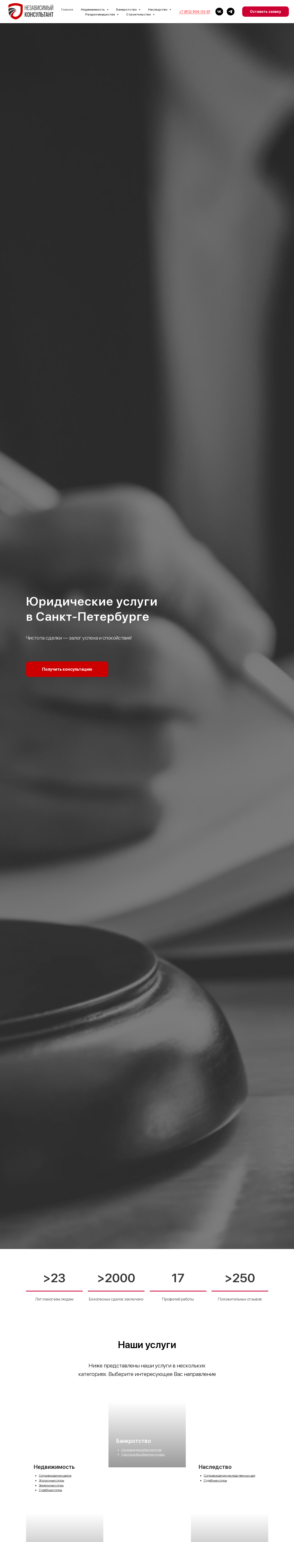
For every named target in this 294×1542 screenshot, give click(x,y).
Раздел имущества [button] (100, 14)
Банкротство (133, 1473)
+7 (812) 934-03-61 (194, 12)
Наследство (215, 1466)
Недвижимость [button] (93, 9)
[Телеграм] (230, 11)
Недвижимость (54, 1466)
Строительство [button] (139, 14)
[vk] (219, 11)
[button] (67, 669)
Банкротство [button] (126, 9)
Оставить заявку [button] (265, 12)
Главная (67, 9)
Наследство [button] (158, 9)
